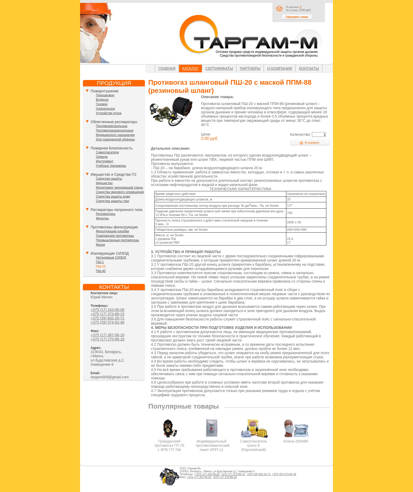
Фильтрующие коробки (112, 231)
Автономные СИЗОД (111, 257)
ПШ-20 (101, 266)
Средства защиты (109, 178)
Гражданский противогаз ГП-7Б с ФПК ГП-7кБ (169, 443)
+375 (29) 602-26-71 (107, 318)
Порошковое (105, 95)
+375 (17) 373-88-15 (107, 314)
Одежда (101, 157)
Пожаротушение (105, 91)
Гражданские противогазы (115, 236)
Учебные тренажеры (111, 166)
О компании (279, 68)
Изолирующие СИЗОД (110, 253)
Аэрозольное (105, 109)
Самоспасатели (107, 152)
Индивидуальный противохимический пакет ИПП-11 (212, 443)
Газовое (101, 104)
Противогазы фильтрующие (114, 227)
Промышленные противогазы (117, 240)
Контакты (309, 68)
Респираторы (105, 214)
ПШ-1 (100, 262)
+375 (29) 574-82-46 (107, 322)
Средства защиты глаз (112, 201)
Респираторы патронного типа (116, 210)
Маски (100, 245)
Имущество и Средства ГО (113, 174)
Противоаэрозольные (111, 126)
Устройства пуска (108, 113)
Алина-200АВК (296, 439)
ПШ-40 (101, 271)
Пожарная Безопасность (111, 148)
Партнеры (250, 68)
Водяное (102, 100)
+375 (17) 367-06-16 (107, 335)
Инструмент (104, 161)
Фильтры (102, 218)
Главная (167, 68)
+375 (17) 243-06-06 (107, 310)
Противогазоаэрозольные (114, 130)
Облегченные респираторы (114, 122)
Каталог (190, 68)
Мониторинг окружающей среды (119, 187)
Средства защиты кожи (113, 196)
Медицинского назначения (115, 135)
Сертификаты (219, 68)
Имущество (104, 183)
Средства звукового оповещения (120, 192)
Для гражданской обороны (115, 139)
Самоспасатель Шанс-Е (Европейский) (254, 443)
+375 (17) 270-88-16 (107, 339)
